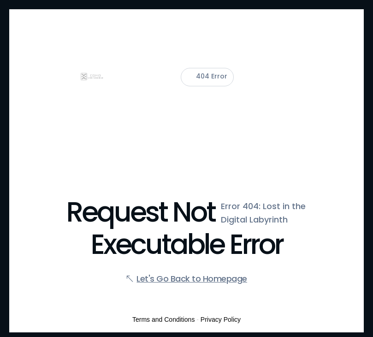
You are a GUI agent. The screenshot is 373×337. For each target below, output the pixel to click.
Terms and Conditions (163, 319)
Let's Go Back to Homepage (191, 278)
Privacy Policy (221, 319)
